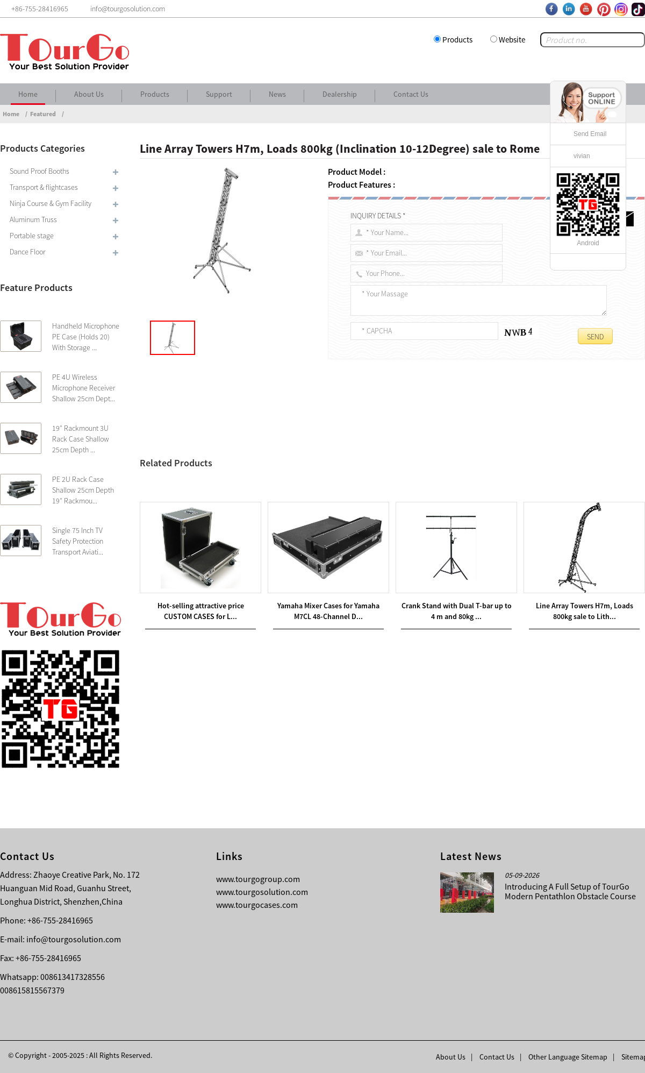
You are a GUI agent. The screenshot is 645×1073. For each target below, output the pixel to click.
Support (219, 94)
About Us (89, 94)
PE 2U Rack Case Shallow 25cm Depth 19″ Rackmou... (83, 490)
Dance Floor (27, 252)
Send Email (590, 134)
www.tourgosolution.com (262, 891)
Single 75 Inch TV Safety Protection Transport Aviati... (77, 541)
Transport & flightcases (44, 187)
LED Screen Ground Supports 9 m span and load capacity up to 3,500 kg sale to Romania (301, 499)
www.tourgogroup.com (258, 878)
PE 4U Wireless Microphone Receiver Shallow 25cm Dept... (83, 387)
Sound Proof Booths (39, 171)
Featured (43, 114)
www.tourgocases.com (257, 904)
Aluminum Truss (33, 219)
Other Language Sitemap (567, 1057)
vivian (582, 156)
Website (512, 39)
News (277, 94)
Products (457, 39)
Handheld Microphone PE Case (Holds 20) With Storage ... (85, 336)
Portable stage (32, 235)
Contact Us (410, 94)
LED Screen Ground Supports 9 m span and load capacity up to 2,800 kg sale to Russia (309, 487)
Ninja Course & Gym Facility (50, 203)
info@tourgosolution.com (73, 939)
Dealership (339, 94)
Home (28, 94)
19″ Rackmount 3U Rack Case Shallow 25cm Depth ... (80, 438)
